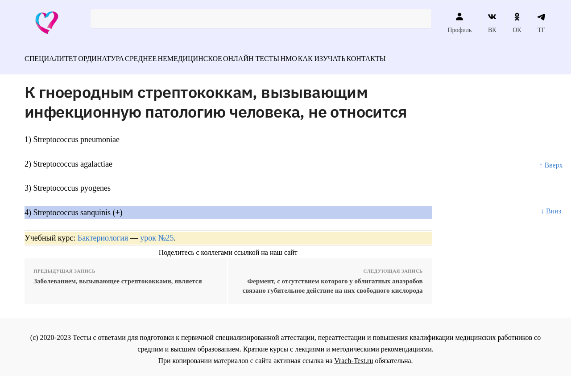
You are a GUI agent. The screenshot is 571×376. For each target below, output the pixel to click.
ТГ (541, 22)
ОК (516, 22)
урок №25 (157, 233)
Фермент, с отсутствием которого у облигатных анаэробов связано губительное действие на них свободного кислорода (333, 281)
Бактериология (103, 233)
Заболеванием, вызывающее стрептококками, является (117, 276)
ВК (492, 22)
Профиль (459, 22)
